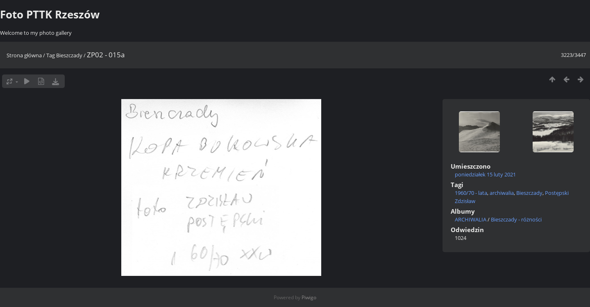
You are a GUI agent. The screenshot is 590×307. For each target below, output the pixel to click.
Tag (50, 55)
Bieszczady (69, 55)
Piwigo (309, 297)
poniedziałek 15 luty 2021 (485, 174)
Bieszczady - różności (516, 219)
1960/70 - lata (471, 192)
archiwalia (502, 192)
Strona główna (24, 55)
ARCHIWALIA (470, 219)
